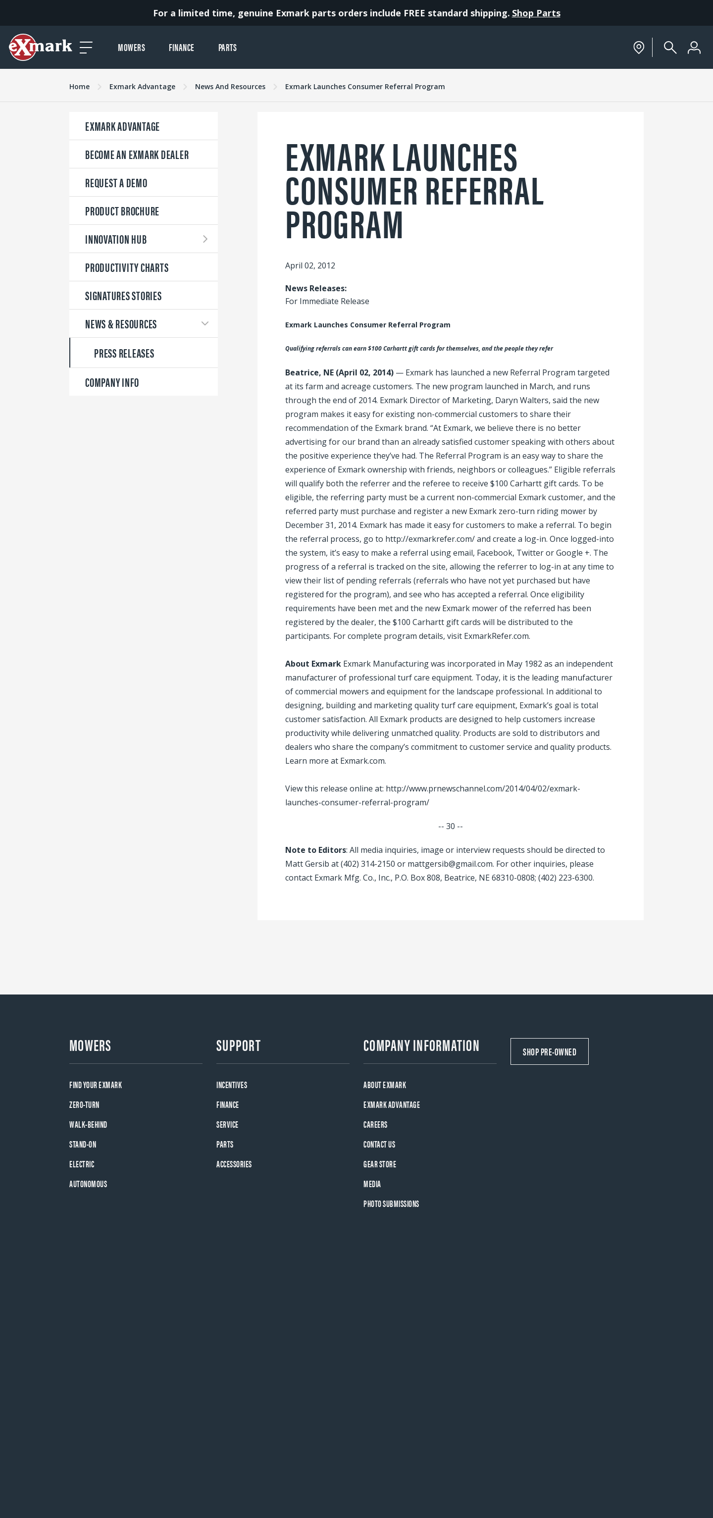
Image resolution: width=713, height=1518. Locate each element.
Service (227, 1124)
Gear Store (379, 1163)
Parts (227, 47)
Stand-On (82, 1144)
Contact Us (379, 1144)
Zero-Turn (84, 1104)
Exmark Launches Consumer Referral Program (365, 86)
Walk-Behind (88, 1124)
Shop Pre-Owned (549, 1051)
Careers (375, 1124)
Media (372, 1183)
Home (79, 86)
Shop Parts (536, 13)
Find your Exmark (95, 1084)
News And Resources (230, 86)
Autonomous (88, 1183)
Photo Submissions (391, 1203)
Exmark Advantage (142, 86)
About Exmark (384, 1084)
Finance (182, 47)
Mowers (131, 47)
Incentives (231, 1084)
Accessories (234, 1163)
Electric (81, 1163)
